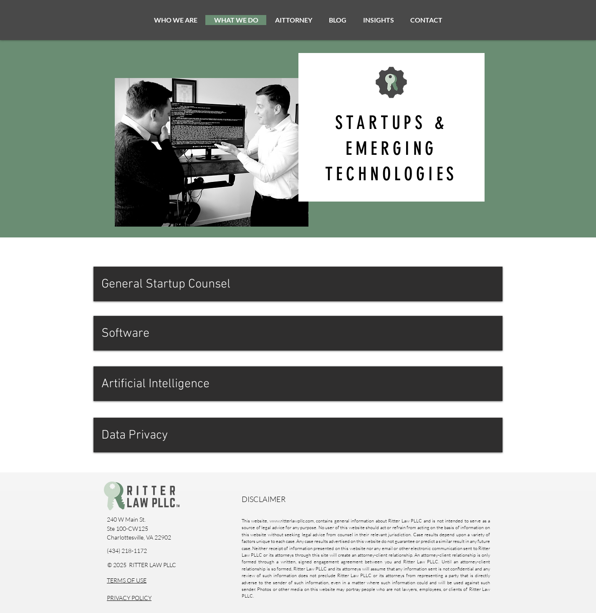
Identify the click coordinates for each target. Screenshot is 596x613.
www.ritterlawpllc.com (292, 521)
